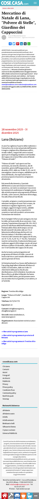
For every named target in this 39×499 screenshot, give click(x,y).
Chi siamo (6, 366)
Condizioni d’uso (9, 390)
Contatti (6, 369)
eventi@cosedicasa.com (9, 84)
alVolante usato (8, 414)
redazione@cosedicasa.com (27, 84)
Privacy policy (8, 387)
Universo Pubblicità (10, 433)
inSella (5, 417)
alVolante (6, 410)
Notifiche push (8, 396)
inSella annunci (8, 420)
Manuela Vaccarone (20, 36)
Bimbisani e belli (8, 423)
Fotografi (6, 375)
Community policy (9, 393)
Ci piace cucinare (9, 430)
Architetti (6, 378)
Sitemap (6, 399)
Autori (5, 372)
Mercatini (11, 8)
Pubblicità (6, 381)
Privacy (5, 384)
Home (4, 8)
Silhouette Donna (9, 427)
